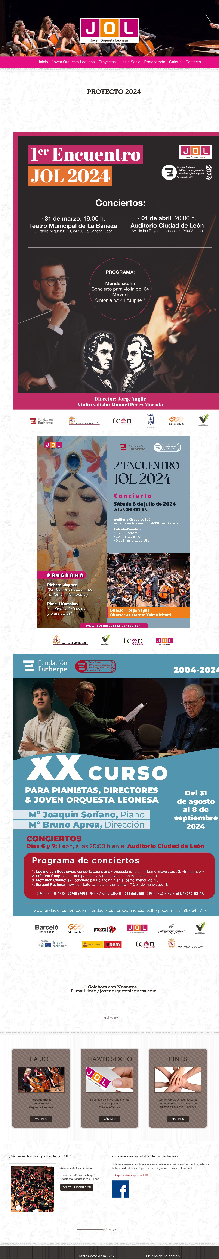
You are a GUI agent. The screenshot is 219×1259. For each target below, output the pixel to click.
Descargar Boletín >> (116, 1184)
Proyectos (107, 62)
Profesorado (154, 62)
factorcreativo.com (31, 1224)
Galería (175, 62)
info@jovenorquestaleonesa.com (122, 906)
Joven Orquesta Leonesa (73, 62)
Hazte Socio (130, 62)
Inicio (43, 62)
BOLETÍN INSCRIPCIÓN (76, 1102)
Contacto (193, 62)
